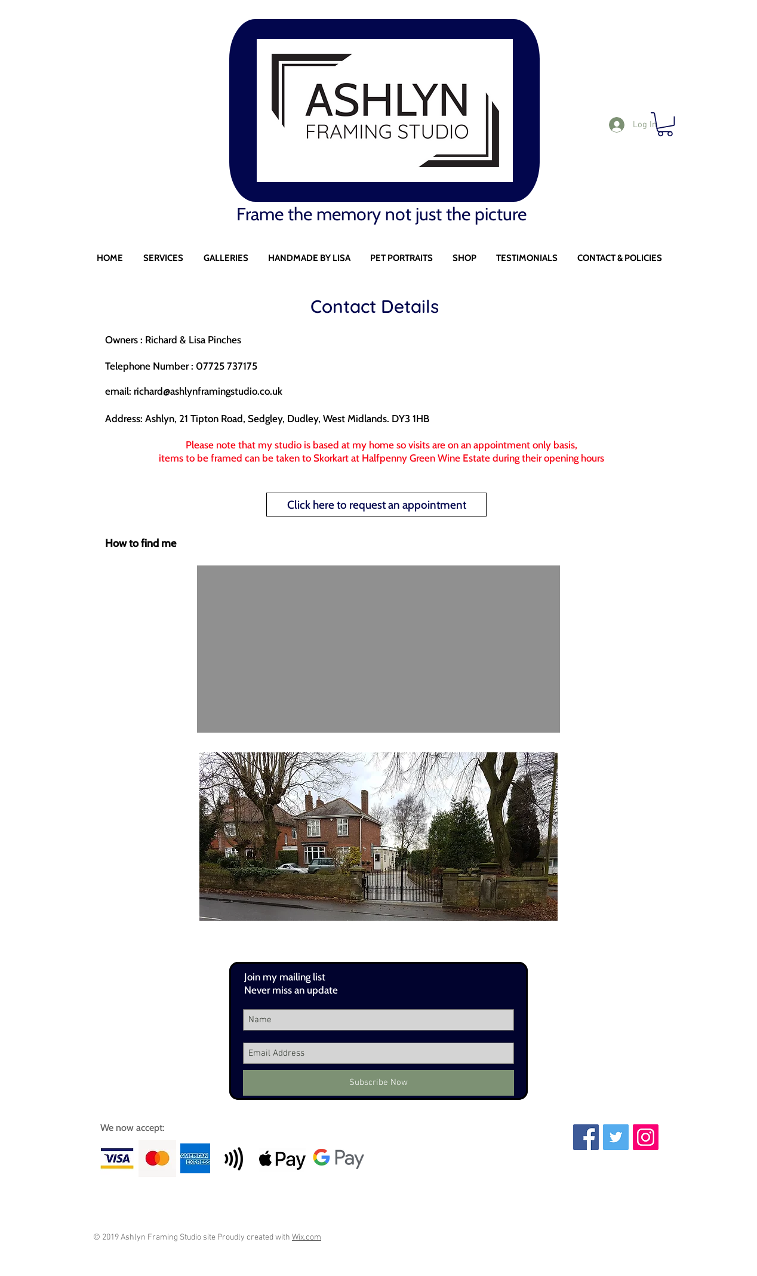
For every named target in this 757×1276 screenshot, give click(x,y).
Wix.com (306, 1237)
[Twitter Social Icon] (616, 1137)
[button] (163, 258)
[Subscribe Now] (378, 1083)
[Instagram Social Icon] (645, 1137)
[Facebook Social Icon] (586, 1137)
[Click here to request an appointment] (376, 504)
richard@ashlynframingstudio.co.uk (208, 391)
